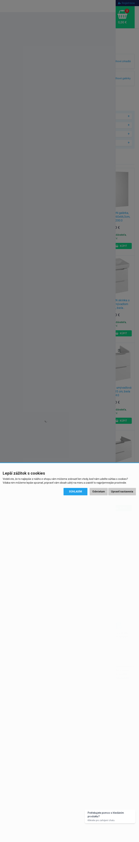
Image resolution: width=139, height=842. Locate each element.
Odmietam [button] (98, 491)
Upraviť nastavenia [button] (122, 491)
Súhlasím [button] (75, 491)
